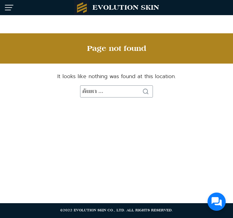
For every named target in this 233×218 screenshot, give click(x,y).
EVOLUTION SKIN (126, 7)
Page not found (116, 48)
